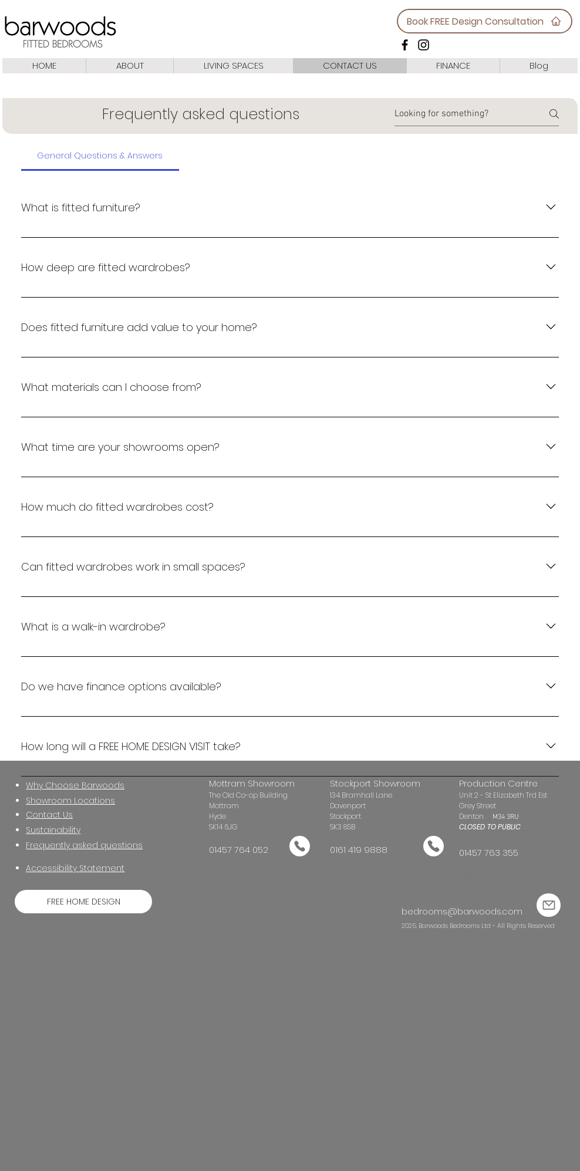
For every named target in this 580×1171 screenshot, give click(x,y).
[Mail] (299, 846)
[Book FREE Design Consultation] (484, 21)
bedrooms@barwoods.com (462, 911)
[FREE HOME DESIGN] (83, 901)
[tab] (100, 155)
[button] (53, 831)
